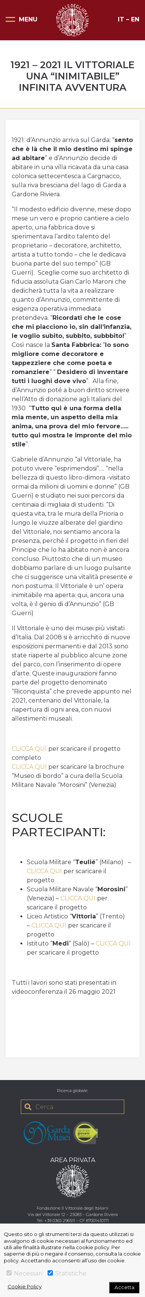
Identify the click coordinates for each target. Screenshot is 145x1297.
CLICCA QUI (29, 748)
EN (135, 19)
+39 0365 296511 (59, 1220)
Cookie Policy (25, 1286)
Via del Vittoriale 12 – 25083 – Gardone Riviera (73, 1214)
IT (121, 19)
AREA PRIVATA (72, 1160)
